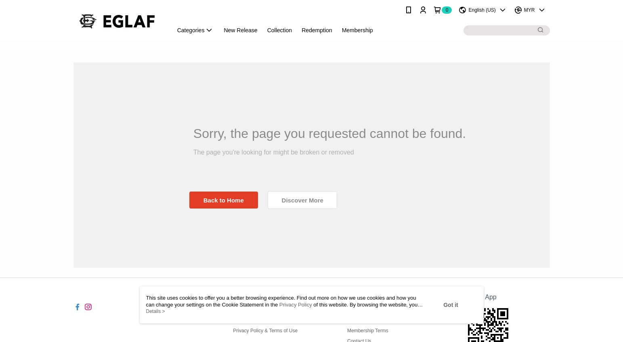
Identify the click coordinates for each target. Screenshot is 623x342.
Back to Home (223, 200)
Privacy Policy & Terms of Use (265, 331)
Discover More (302, 200)
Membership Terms (367, 331)
